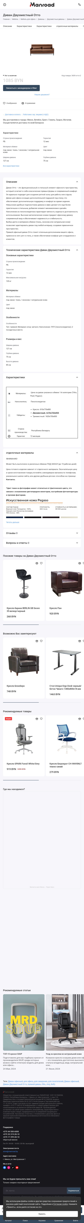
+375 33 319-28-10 (11, 1134)
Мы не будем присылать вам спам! (19, 1179)
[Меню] (4, 4)
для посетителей (55, 1081)
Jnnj (48, 1084)
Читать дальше (12, 522)
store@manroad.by (10, 1151)
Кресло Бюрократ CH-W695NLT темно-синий (66, 765)
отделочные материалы (67, 26)
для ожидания (40, 1081)
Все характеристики (11, 166)
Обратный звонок (10, 1140)
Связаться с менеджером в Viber (21, 88)
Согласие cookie (60, 1204)
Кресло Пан (56, 608)
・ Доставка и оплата (12, 114)
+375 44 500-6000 (11, 1131)
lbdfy (53, 1084)
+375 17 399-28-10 (11, 1137)
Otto (43, 1084)
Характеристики (24, 26)
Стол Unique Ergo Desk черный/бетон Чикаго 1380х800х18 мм (65, 687)
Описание (7, 26)
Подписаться (73, 1191)
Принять (42, 1214)
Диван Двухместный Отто (15, 1084)
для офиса (28, 1081)
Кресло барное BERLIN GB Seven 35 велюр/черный (23, 609)
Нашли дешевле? (42, 95)
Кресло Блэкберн (16, 686)
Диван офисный (15, 1081)
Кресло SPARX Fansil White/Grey (23, 763)
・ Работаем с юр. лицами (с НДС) (34, 114)
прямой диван (34, 1084)
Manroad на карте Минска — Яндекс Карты (42, 887)
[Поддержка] (79, 4)
